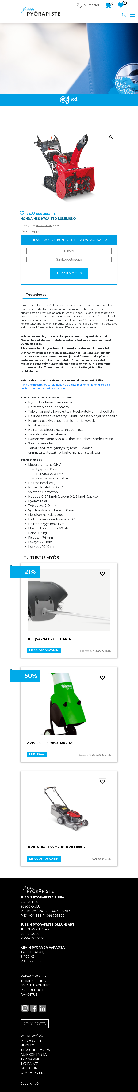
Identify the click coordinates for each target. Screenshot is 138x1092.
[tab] (36, 295)
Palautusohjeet (35, 985)
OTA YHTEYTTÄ (35, 1023)
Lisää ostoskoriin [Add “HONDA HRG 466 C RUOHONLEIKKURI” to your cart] (43, 858)
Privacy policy (33, 976)
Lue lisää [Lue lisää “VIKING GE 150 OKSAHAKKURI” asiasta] (36, 754)
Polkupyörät (33, 1036)
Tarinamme (30, 1059)
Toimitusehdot (34, 981)
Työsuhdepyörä (35, 1050)
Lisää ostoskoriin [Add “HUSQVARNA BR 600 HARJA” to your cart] (43, 650)
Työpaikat (29, 1063)
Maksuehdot (32, 990)
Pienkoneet (31, 1041)
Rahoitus (29, 994)
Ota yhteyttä (33, 1073)
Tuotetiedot (36, 294)
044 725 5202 (91, 5)
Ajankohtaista (34, 1054)
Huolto (27, 1045)
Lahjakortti (31, 1068)
